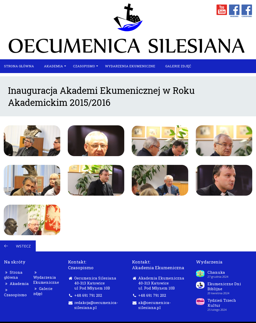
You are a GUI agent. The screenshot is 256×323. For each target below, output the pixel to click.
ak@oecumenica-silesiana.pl (154, 305)
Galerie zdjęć (178, 66)
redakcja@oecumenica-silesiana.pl (96, 305)
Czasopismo (84, 66)
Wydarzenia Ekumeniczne (130, 66)
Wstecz (23, 245)
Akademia (53, 66)
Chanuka (216, 272)
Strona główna (19, 66)
